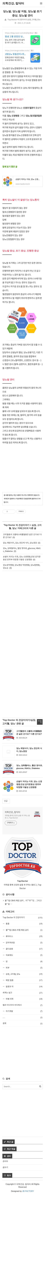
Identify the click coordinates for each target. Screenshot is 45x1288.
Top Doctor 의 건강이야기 (16, 525)
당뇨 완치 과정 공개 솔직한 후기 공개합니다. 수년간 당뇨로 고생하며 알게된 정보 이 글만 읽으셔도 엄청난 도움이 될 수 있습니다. (15, 41)
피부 (23, 967)
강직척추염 (23, 942)
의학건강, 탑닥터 (12, 812)
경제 (22, 1023)
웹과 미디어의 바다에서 (22, 1005)
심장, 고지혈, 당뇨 (23, 974)
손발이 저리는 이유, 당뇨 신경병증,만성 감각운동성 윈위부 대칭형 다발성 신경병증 (29, 784)
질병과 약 (23, 986)
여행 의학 (23, 999)
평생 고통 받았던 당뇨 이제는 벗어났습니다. (15, 36)
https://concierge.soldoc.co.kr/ (17, 51)
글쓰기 (5, 1167)
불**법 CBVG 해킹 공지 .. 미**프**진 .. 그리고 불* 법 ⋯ (23, 902)
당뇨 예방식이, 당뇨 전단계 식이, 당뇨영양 (20, 543)
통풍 (23, 923)
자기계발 (23, 1011)
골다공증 (23, 949)
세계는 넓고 (22, 993)
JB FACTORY (28, 1191)
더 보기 (40, 722)
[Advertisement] (22, 468)
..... (22, 1017)
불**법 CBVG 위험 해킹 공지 (23, 930)
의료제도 (23, 955)
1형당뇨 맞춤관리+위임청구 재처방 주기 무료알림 (15, 54)
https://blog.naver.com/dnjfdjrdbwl (19, 33)
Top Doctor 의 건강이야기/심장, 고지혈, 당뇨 (24, 20)
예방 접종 (23, 980)
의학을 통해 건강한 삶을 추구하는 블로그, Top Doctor (17, 817)
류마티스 (23, 936)
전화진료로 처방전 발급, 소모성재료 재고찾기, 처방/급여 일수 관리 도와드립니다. (15, 59)
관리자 (5, 1161)
